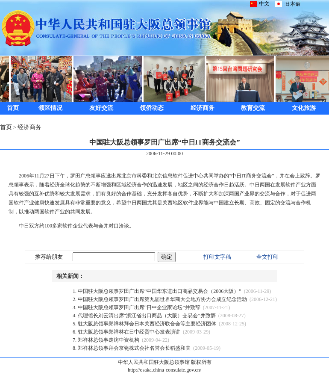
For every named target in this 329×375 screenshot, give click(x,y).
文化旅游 (304, 108)
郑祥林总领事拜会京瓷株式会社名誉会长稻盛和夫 (134, 348)
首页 (13, 108)
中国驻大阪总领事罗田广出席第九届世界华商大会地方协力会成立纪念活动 (162, 299)
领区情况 (50, 108)
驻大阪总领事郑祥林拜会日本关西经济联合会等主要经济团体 (147, 324)
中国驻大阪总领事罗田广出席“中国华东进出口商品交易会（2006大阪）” (159, 291)
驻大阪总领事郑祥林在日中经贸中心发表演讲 (129, 332)
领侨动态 (152, 108)
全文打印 (267, 257)
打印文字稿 (217, 257)
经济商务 (202, 108)
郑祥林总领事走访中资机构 (108, 340)
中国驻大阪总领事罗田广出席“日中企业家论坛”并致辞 (139, 307)
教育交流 (253, 108)
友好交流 (101, 108)
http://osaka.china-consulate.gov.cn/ (164, 370)
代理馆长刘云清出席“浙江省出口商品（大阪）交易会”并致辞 (147, 316)
